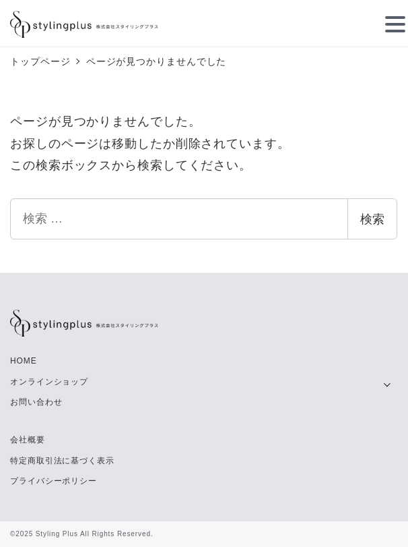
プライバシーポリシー (53, 481)
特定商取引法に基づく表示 (62, 460)
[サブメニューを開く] (387, 383)
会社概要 (27, 439)
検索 (372, 219)
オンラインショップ (49, 381)
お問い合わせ (36, 402)
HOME (23, 361)
